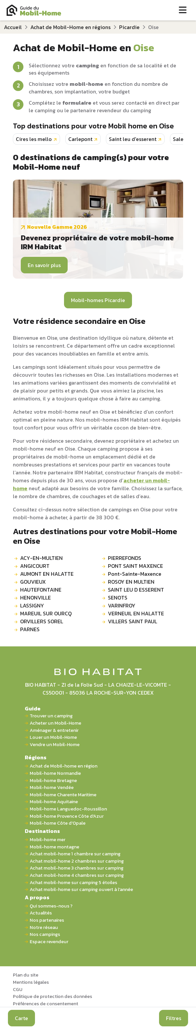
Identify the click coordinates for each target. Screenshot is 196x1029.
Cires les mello (34, 139)
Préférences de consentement (45, 1003)
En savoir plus (44, 265)
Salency (182, 139)
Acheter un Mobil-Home (55, 723)
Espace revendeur (49, 941)
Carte (21, 1018)
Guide (33, 708)
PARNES (30, 629)
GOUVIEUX (33, 582)
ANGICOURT (34, 566)
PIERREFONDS (124, 558)
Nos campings (45, 934)
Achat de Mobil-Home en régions (70, 27)
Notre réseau (44, 927)
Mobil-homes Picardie (98, 300)
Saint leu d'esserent (132, 139)
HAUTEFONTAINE (40, 590)
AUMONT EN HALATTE (47, 574)
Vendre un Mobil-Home (55, 744)
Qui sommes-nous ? (51, 906)
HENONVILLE (35, 597)
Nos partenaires (47, 920)
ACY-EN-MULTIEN (41, 558)
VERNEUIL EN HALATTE (136, 613)
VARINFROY (121, 605)
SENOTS (117, 597)
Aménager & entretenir (54, 730)
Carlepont (80, 139)
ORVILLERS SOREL (41, 621)
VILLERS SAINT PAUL (132, 621)
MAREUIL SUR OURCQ (46, 613)
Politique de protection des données (52, 996)
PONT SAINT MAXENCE (135, 566)
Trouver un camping (51, 715)
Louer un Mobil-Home (53, 737)
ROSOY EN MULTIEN (131, 582)
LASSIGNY (32, 605)
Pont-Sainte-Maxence (134, 574)
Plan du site (25, 974)
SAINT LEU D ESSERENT (136, 590)
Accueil (13, 27)
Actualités (41, 912)
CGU (17, 989)
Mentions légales (31, 982)
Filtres (173, 1018)
